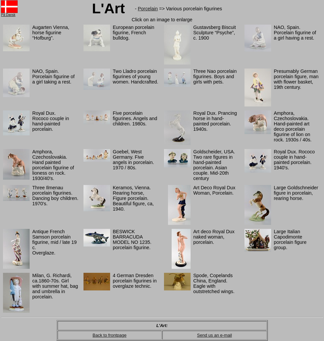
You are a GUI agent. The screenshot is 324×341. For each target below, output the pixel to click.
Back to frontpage (109, 335)
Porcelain (148, 8)
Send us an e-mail (214, 335)
